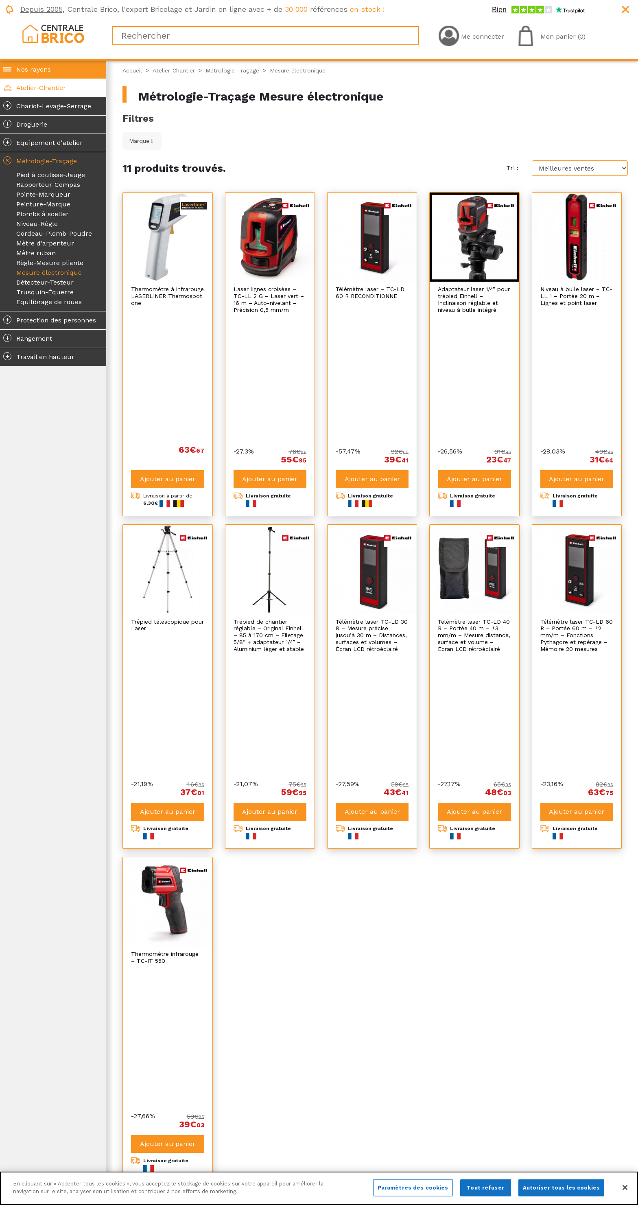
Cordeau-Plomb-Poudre (54, 233)
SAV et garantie (402, 1144)
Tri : (512, 168)
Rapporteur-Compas (48, 184)
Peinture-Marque (43, 204)
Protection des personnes (49, 319)
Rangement (27, 337)
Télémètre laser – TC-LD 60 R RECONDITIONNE (370, 292)
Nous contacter (151, 1153)
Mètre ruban (36, 253)
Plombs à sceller (42, 214)
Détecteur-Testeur (45, 282)
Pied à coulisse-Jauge (50, 175)
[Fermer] (625, 1187)
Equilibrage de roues (49, 302)
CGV (258, 1134)
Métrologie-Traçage (39, 160)
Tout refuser (485, 1188)
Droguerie (25, 123)
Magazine (141, 1134)
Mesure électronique (49, 272)
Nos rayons (33, 69)
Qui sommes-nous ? (158, 1124)
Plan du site (271, 1144)
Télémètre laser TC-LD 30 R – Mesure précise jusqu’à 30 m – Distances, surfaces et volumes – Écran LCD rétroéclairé (372, 512)
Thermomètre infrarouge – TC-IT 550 (165, 711)
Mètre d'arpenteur (45, 243)
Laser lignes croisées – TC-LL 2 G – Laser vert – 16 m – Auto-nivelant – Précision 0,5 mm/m (269, 299)
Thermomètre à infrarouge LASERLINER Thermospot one (167, 296)
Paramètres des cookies (413, 1188)
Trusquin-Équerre (45, 292)
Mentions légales (278, 1124)
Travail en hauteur (38, 356)
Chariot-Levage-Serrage (47, 105)
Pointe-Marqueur (43, 194)
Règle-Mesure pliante (49, 263)
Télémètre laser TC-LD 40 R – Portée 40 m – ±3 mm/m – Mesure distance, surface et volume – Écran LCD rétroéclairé (474, 512)
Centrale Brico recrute (162, 1144)
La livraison (396, 1124)
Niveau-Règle (37, 224)
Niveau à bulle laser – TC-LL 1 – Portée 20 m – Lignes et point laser (576, 296)
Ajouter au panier (167, 356)
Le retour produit (405, 1134)
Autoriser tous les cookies (561, 1188)
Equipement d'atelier (43, 142)
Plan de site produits (284, 1153)
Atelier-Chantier (41, 88)
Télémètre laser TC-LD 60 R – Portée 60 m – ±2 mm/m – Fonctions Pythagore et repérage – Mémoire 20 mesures (576, 512)
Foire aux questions (409, 1153)
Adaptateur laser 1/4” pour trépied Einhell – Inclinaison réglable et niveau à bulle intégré (474, 299)
